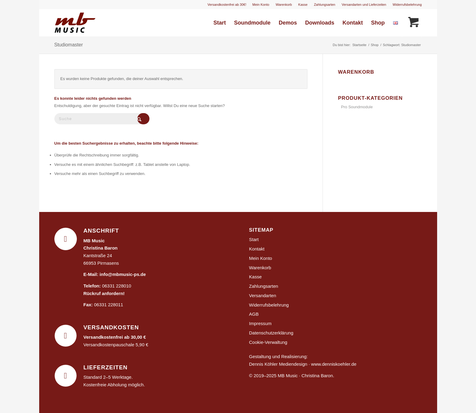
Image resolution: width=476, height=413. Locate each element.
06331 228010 (116, 285)
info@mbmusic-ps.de (123, 274)
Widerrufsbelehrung (407, 4)
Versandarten (262, 295)
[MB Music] (83, 22)
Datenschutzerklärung (271, 332)
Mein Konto (260, 4)
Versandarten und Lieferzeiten (364, 4)
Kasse (303, 4)
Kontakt (257, 248)
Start (254, 239)
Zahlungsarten (324, 4)
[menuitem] (261, 4)
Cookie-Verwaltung (268, 342)
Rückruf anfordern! (104, 293)
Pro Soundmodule (357, 107)
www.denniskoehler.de (333, 364)
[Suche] (100, 118)
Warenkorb (284, 4)
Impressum (260, 323)
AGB (254, 314)
